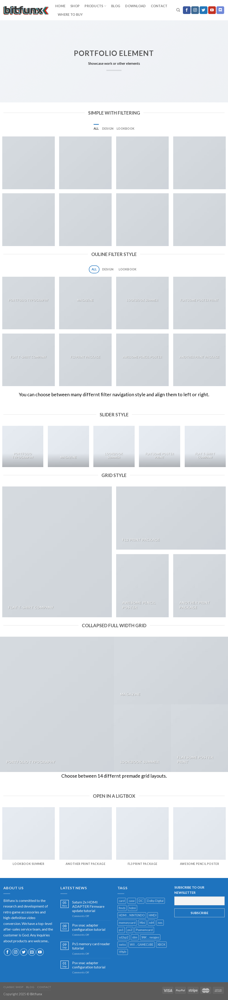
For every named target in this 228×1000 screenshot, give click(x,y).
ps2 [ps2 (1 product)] (129, 930)
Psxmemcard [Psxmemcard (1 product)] (144, 930)
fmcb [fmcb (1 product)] (122, 908)
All (96, 128)
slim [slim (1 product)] (134, 937)
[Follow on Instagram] (195, 10)
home (60, 6)
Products (95, 6)
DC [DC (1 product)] (141, 901)
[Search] (178, 10)
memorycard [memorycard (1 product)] (127, 922)
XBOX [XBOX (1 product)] (161, 944)
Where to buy (70, 14)
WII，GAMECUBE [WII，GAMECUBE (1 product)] (141, 944)
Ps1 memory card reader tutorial (91, 946)
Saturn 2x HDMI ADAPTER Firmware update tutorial (88, 906)
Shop (75, 6)
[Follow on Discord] (220, 10)
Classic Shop (13, 987)
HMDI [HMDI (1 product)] (153, 915)
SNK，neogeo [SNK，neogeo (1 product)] (150, 937)
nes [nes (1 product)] (160, 922)
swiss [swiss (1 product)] (122, 944)
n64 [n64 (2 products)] (151, 922)
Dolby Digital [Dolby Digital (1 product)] (155, 901)
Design (108, 128)
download (135, 6)
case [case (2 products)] (132, 901)
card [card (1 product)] (122, 901)
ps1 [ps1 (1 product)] (121, 930)
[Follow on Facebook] (187, 10)
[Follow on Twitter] (203, 10)
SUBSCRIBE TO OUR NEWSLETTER (189, 889)
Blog (115, 6)
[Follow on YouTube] (212, 10)
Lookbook (125, 128)
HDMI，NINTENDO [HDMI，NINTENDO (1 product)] (132, 915)
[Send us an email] (32, 952)
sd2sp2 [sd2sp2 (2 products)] (123, 937)
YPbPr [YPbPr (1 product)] (123, 952)
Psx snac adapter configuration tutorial (88, 927)
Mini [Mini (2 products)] (142, 922)
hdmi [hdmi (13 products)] (132, 908)
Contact (159, 6)
